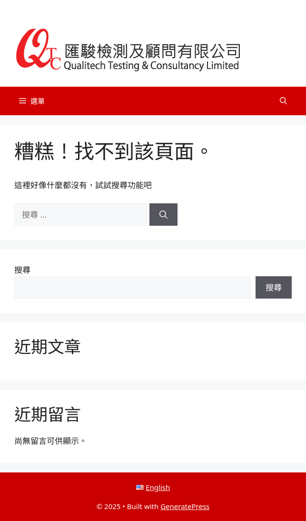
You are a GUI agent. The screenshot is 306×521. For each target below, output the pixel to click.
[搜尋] (163, 214)
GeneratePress (184, 506)
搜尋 (22, 269)
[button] (283, 101)
